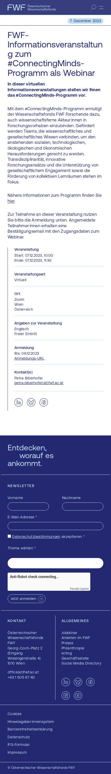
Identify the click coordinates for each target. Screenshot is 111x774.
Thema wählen (22, 548)
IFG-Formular (19, 744)
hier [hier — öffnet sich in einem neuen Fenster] (11, 201)
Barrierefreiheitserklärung (30, 729)
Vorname (15, 498)
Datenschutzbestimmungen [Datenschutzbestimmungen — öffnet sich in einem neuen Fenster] (36, 537)
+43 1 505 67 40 (21, 677)
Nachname (71, 498)
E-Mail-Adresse (22, 517)
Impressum (17, 752)
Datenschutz (19, 737)
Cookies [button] (14, 714)
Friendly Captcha (79, 588)
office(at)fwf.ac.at (23, 672)
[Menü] (101, 7)
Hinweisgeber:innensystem (31, 722)
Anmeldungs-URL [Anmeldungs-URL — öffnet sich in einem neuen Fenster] (29, 358)
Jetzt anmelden (23, 599)
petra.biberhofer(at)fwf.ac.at (38, 383)
